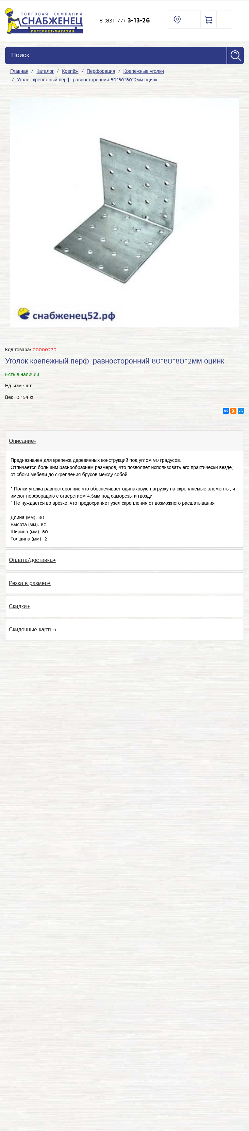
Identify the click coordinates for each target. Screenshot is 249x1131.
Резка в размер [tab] (28, 583)
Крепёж (70, 71)
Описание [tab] (21, 441)
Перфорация (101, 71)
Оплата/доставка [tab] (31, 560)
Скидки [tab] (18, 606)
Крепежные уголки (143, 71)
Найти (235, 55)
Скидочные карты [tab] (31, 629)
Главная (19, 71)
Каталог (45, 71)
